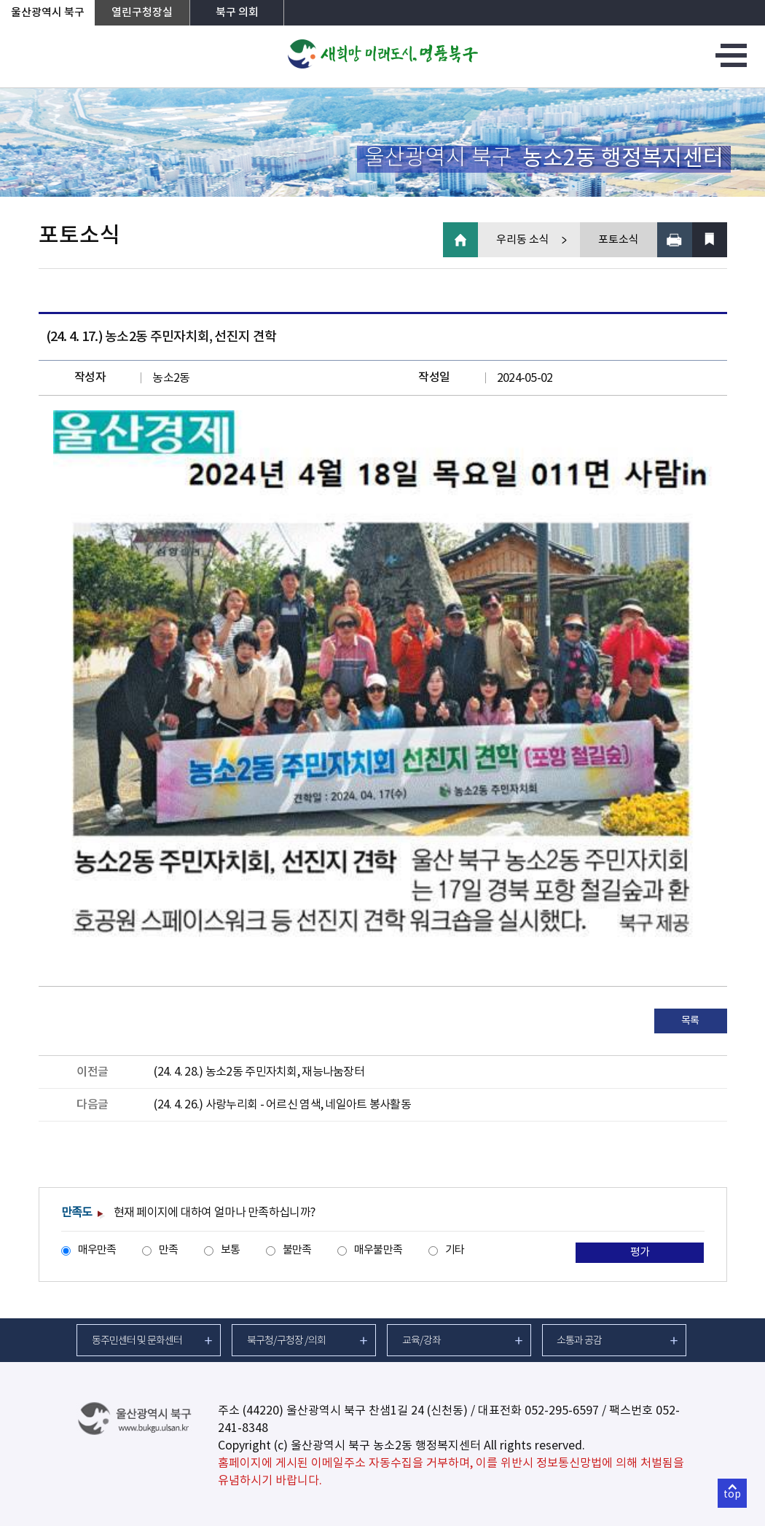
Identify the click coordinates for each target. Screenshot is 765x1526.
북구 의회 (237, 13)
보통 (230, 1250)
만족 (168, 1250)
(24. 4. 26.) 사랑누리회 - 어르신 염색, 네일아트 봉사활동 (282, 1104)
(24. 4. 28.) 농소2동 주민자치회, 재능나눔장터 (259, 1072)
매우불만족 (378, 1250)
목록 (690, 1021)
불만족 (297, 1250)
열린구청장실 (142, 13)
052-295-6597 (562, 1410)
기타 (455, 1250)
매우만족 (97, 1250)
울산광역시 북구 (48, 13)
